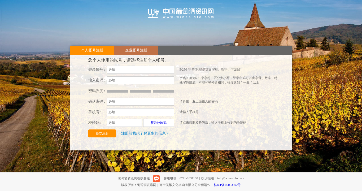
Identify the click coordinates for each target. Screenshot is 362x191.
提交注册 (102, 133)
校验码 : (94, 123)
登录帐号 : (96, 70)
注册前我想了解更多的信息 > (145, 133)
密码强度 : (96, 91)
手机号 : (94, 112)
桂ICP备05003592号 (227, 185)
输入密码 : (96, 80)
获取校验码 (159, 123)
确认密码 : (96, 101)
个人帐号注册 (92, 50)
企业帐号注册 (136, 50)
